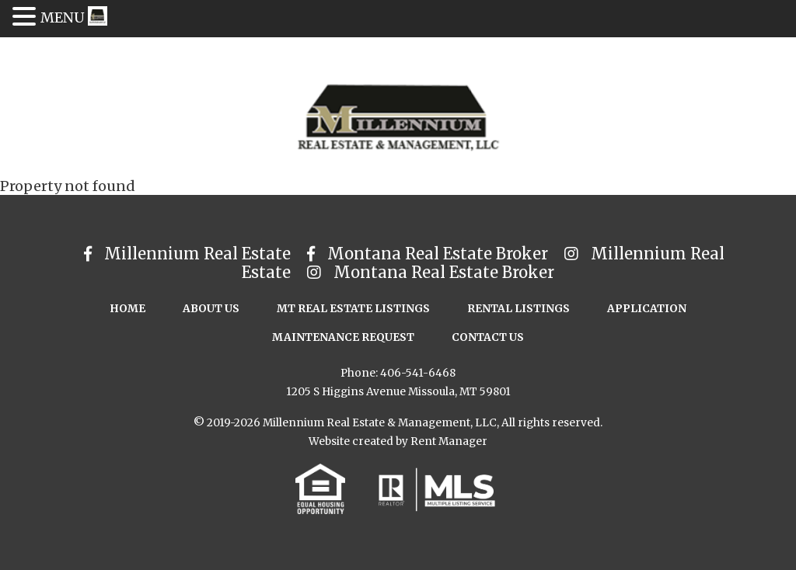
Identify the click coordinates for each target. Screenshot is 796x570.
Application (646, 308)
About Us (211, 308)
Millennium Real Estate (189, 253)
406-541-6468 (418, 373)
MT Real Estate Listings (353, 308)
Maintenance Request (343, 337)
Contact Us (488, 337)
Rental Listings (518, 308)
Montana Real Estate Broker (429, 253)
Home (127, 308)
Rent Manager (448, 441)
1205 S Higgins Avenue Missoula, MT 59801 (398, 391)
